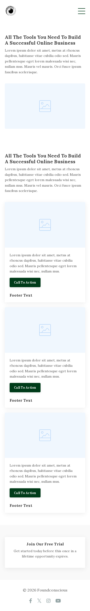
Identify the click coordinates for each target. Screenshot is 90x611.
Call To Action (25, 282)
